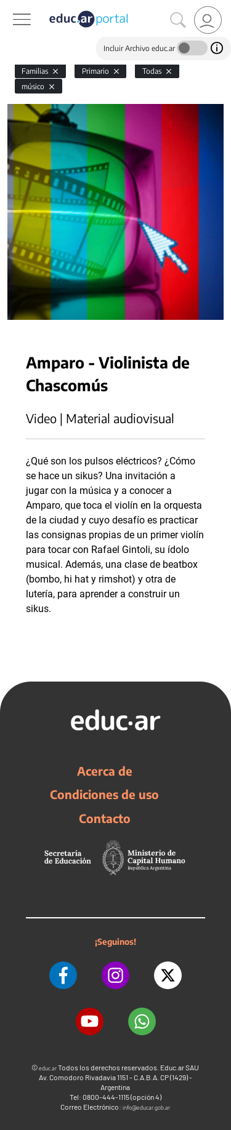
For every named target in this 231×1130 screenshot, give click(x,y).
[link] (208, 20)
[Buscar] (178, 20)
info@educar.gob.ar (146, 1107)
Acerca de (104, 770)
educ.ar (48, 1068)
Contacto (105, 818)
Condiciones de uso (104, 794)
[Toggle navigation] (11, 7)
